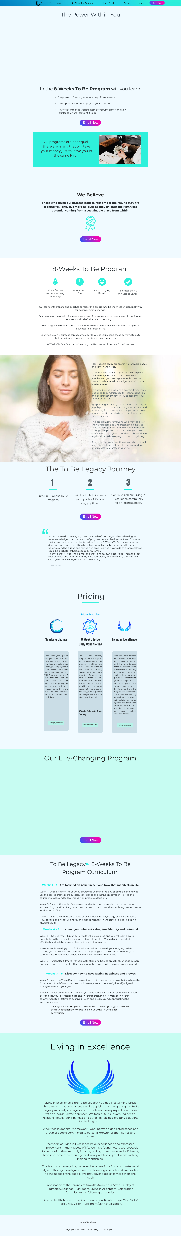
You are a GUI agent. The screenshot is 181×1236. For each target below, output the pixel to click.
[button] (56, 723)
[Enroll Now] (157, 3)
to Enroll (132, 293)
